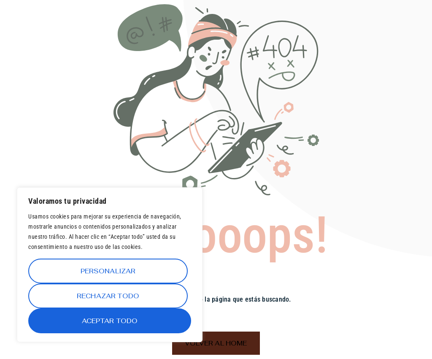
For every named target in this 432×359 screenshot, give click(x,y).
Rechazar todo (108, 296)
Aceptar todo (110, 321)
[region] (109, 264)
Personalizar (108, 271)
